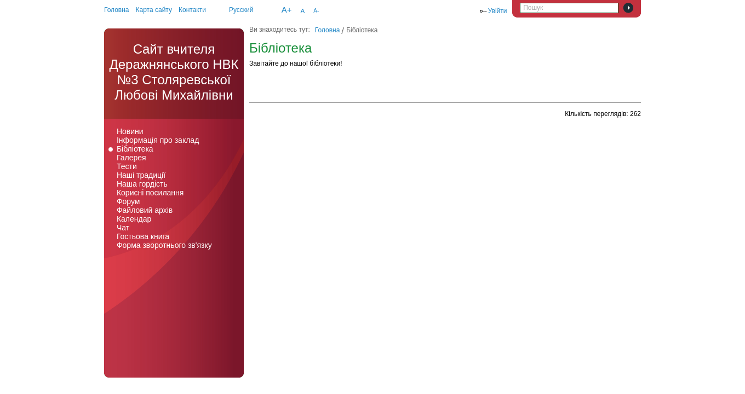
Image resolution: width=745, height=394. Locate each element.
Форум (128, 201)
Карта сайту (154, 10)
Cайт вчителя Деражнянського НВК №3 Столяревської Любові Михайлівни (173, 72)
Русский (241, 10)
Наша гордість (142, 183)
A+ (287, 9)
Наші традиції (141, 175)
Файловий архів (145, 210)
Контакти (192, 10)
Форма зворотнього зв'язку (164, 245)
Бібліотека (135, 148)
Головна (116, 10)
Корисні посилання (150, 192)
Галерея (131, 157)
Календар (134, 219)
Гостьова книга (143, 236)
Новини (130, 131)
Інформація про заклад (158, 140)
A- (316, 11)
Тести (127, 166)
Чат (123, 227)
